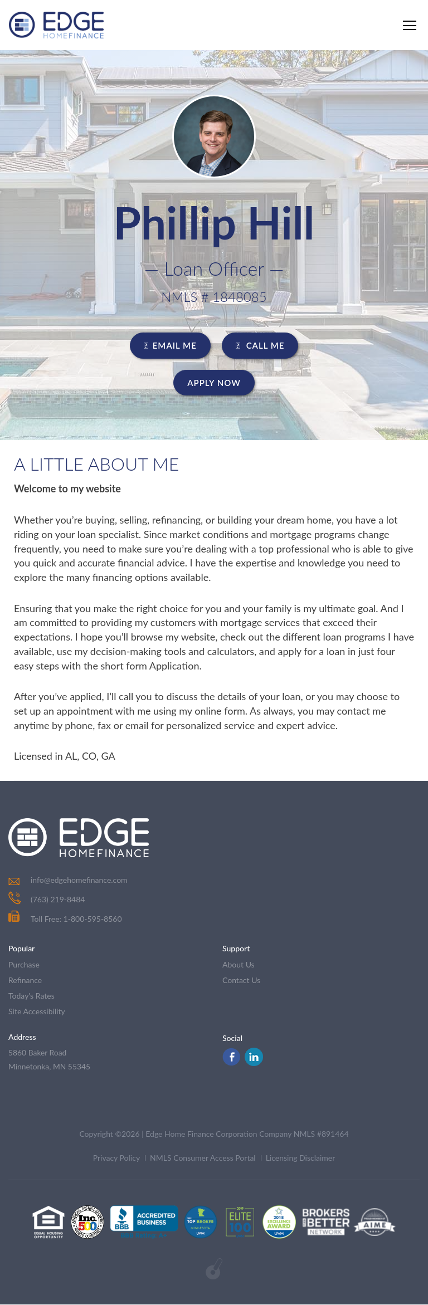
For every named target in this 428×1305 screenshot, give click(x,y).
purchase (24, 964)
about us (238, 964)
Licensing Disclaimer (300, 1158)
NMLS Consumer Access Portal (203, 1158)
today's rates (31, 995)
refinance (25, 980)
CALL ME (260, 345)
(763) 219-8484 (58, 899)
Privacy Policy (116, 1158)
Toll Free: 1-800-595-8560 (65, 918)
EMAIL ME (170, 345)
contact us (241, 980)
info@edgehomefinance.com (79, 879)
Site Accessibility (36, 1011)
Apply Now (214, 383)
